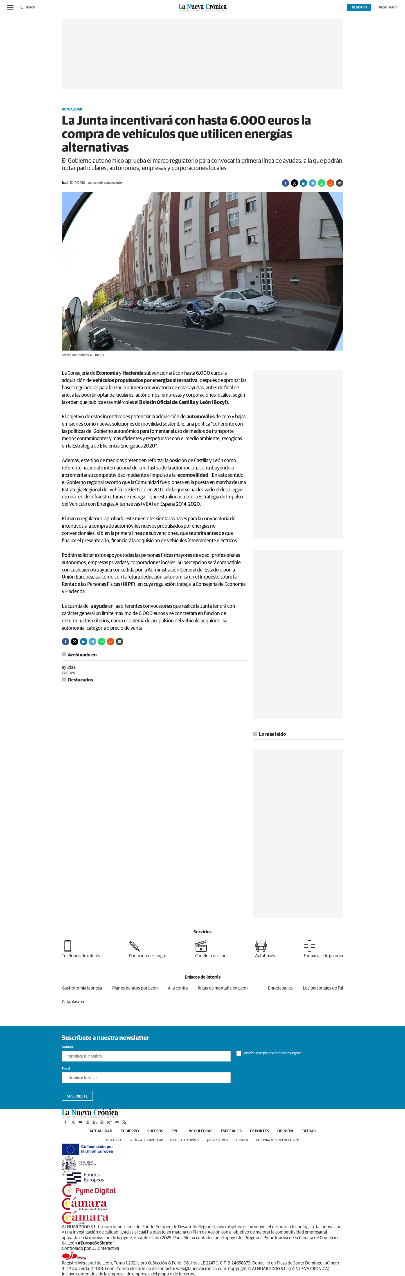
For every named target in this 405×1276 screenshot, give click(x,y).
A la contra (178, 988)
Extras (309, 1131)
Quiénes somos (217, 1140)
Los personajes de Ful (323, 988)
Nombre (68, 1047)
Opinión (285, 1131)
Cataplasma (73, 1002)
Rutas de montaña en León (223, 988)
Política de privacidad (146, 1140)
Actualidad (72, 109)
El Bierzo (130, 1131)
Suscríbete (77, 1096)
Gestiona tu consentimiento (277, 1140)
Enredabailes (280, 988)
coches (68, 672)
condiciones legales (287, 1053)
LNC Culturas (199, 1131)
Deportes (259, 1131)
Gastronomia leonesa (82, 988)
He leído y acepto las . (269, 1053)
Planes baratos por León (135, 988)
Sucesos (155, 1131)
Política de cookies (184, 1140)
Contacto (242, 1140)
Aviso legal (114, 1140)
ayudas (68, 667)
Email (66, 1069)
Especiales (231, 1131)
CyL (175, 1131)
